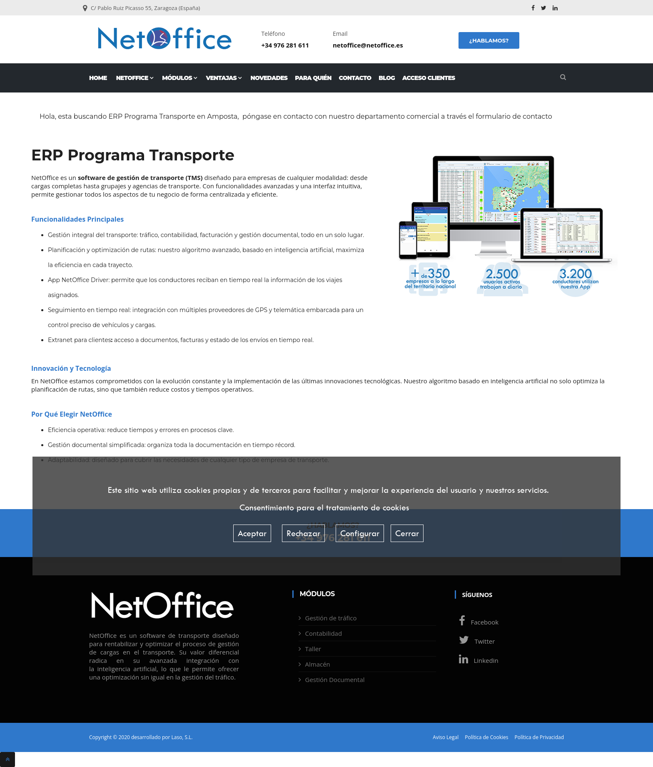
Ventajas (223, 78)
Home (98, 78)
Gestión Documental (335, 679)
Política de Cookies (486, 737)
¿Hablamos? (488, 40)
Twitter (475, 641)
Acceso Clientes (428, 78)
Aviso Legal (446, 737)
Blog (387, 78)
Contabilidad (323, 633)
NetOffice (134, 78)
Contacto (355, 78)
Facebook (477, 622)
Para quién (313, 78)
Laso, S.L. (181, 737)
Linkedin (476, 660)
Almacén (317, 664)
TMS (193, 177)
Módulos (179, 78)
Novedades (269, 78)
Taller (313, 649)
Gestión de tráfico (331, 618)
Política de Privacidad (539, 737)
